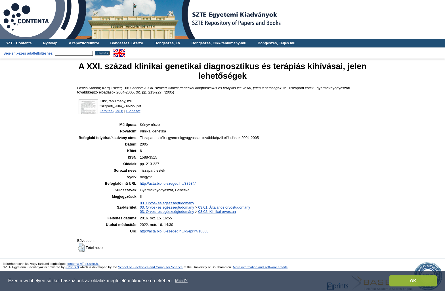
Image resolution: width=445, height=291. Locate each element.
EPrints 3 (72, 267)
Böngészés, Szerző (126, 43)
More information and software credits (260, 267)
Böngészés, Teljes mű (276, 43)
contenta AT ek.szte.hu (83, 263)
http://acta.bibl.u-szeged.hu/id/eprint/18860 (174, 231)
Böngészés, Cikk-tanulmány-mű (219, 43)
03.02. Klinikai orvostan (217, 211)
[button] (81, 248)
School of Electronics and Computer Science (150, 267)
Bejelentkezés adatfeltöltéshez (28, 53)
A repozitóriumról (84, 43)
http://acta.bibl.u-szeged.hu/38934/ (168, 183)
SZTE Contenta (19, 43)
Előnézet (133, 111)
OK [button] (413, 280)
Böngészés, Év (167, 43)
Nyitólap (50, 43)
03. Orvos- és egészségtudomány (167, 203)
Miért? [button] (181, 280)
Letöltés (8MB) (111, 111)
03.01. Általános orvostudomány (224, 207)
